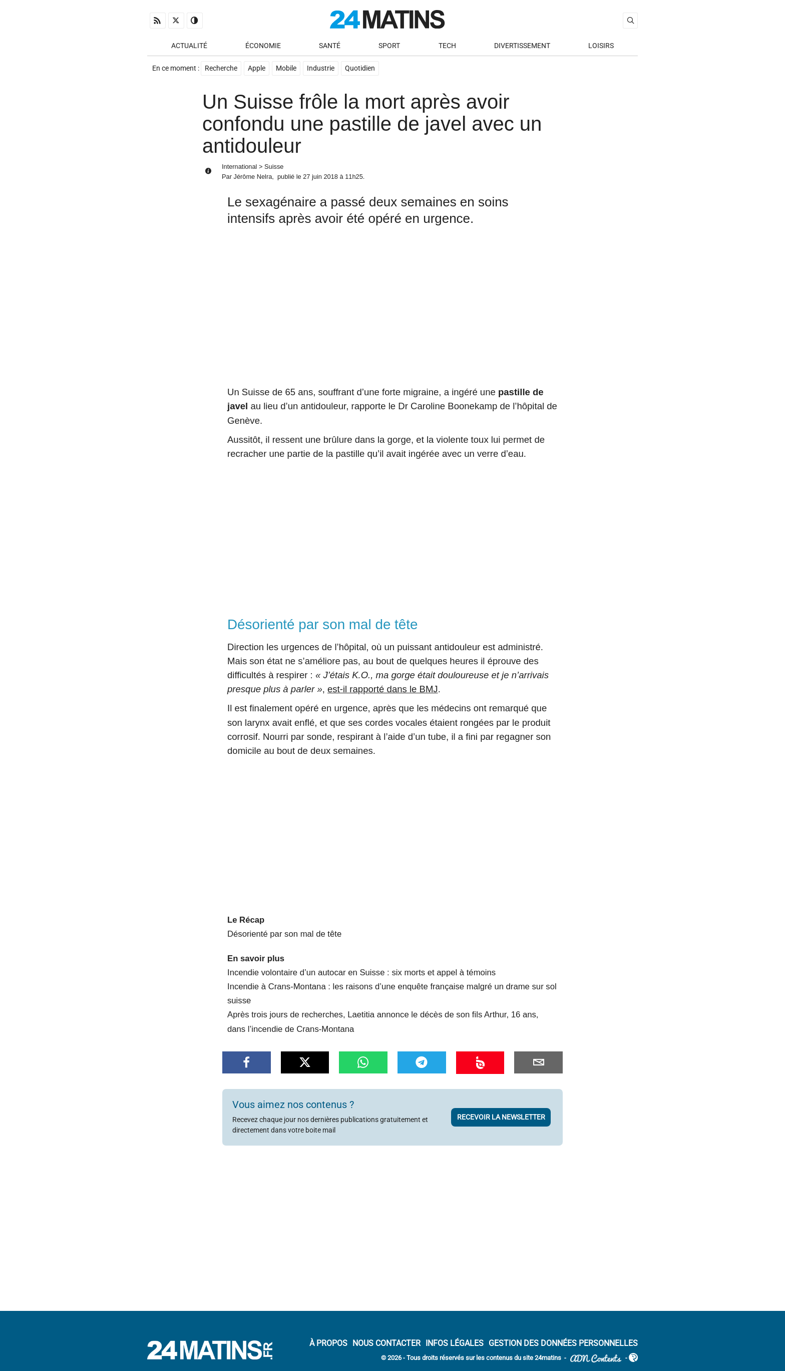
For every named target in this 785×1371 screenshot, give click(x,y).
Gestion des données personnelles (563, 1343)
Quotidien (360, 68)
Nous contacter (386, 1343)
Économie (263, 46)
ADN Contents (595, 1358)
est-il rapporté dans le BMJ (382, 689)
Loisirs (601, 46)
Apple (256, 68)
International (239, 166)
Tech (447, 46)
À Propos (328, 1343)
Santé (329, 46)
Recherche (221, 68)
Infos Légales (455, 1343)
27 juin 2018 (320, 176)
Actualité (189, 46)
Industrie (320, 68)
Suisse (273, 166)
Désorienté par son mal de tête (284, 934)
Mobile (286, 68)
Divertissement (522, 46)
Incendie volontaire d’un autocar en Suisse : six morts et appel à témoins (361, 972)
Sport (389, 46)
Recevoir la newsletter (501, 1117)
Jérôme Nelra (252, 176)
